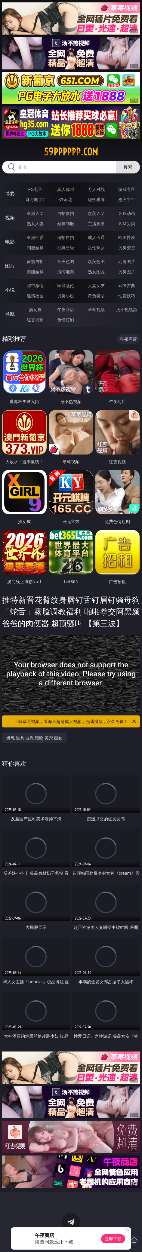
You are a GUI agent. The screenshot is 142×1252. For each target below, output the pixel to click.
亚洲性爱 (35, 237)
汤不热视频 (126, 309)
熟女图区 (96, 271)
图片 (10, 265)
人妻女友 (96, 285)
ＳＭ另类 (126, 223)
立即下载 (113, 1238)
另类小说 (65, 295)
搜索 (128, 167)
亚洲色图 (65, 261)
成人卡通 (96, 237)
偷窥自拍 (35, 261)
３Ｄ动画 (126, 213)
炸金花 (65, 199)
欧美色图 (96, 261)
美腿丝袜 (35, 271)
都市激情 (35, 285)
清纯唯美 (65, 271)
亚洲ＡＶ (35, 213)
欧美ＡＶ (96, 213)
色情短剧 (65, 320)
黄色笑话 (96, 295)
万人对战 (96, 189)
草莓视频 (96, 309)
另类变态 (126, 247)
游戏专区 (126, 189)
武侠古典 (126, 285)
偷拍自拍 (65, 237)
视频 (10, 217)
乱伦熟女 (96, 247)
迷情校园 (35, 295)
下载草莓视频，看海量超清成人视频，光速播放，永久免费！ (75, 721)
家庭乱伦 (65, 285)
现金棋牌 (96, 199)
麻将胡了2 (35, 199)
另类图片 (126, 271)
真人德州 (65, 189)
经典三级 (65, 247)
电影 (10, 241)
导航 (10, 314)
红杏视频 (35, 320)
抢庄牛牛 (126, 199)
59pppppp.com (71, 152)
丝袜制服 (65, 223)
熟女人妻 (35, 223)
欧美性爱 (126, 237)
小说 (10, 289)
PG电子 (35, 189)
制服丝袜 (35, 247)
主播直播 (96, 223)
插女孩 (35, 309)
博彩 (10, 193)
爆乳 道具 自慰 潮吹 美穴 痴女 (34, 738)
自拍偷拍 (65, 213)
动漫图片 (126, 261)
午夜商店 (65, 309)
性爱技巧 (126, 295)
